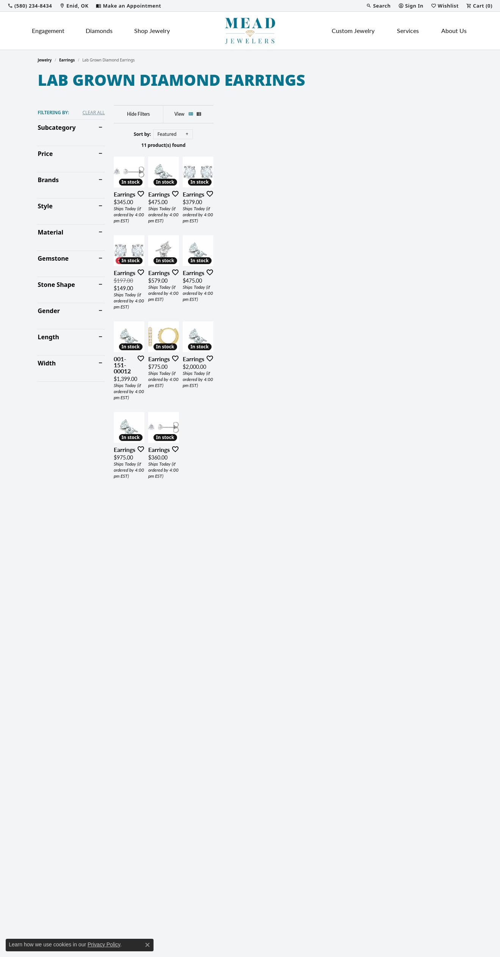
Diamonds (99, 30)
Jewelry (45, 60)
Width (47, 363)
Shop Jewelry (152, 30)
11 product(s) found (288, 145)
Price (45, 154)
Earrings (67, 60)
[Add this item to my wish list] (221, 277)
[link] (30, 5)
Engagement (48, 30)
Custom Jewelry (353, 30)
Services (408, 30)
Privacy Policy (104, 944)
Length (48, 337)
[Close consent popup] (147, 945)
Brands (48, 180)
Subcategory (57, 127)
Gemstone (53, 258)
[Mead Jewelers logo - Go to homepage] (250, 31)
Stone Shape (56, 285)
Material (50, 232)
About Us (454, 30)
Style (45, 206)
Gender (49, 311)
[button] (378, 5)
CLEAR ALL (93, 112)
